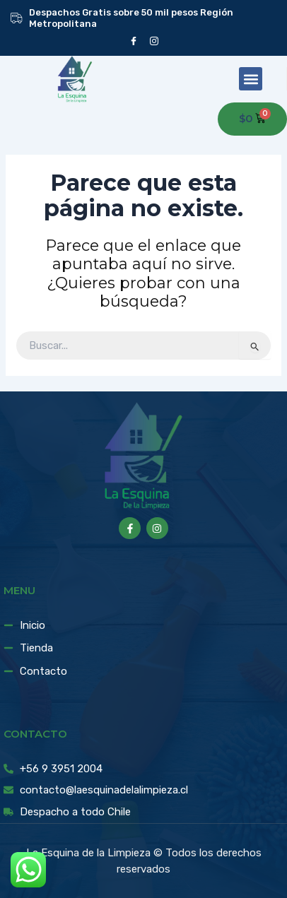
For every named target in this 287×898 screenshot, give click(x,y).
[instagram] (154, 41)
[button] (250, 78)
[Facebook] (133, 41)
